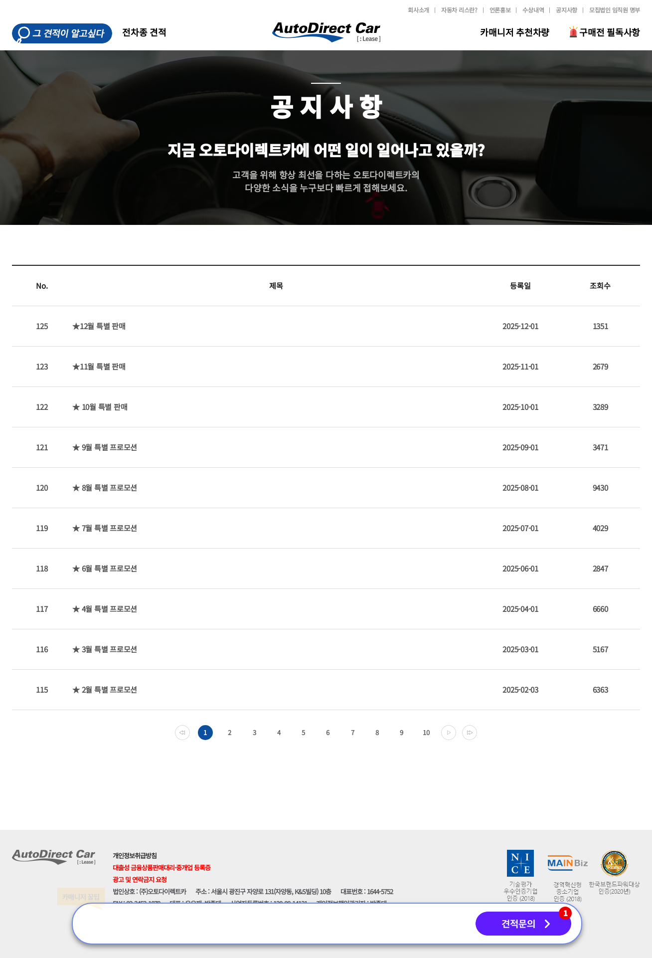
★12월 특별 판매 (99, 326)
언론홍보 (500, 9)
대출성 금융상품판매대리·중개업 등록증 (161, 867)
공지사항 (566, 9)
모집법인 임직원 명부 (614, 9)
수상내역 (533, 9)
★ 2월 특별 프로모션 (104, 689)
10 (426, 732)
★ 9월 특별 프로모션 (104, 447)
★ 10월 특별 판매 (99, 406)
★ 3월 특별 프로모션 (104, 649)
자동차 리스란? (459, 9)
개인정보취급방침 (135, 855)
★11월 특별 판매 (99, 366)
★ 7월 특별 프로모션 (104, 528)
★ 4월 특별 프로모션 (104, 608)
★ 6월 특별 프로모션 (104, 568)
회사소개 (418, 9)
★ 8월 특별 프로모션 (104, 487)
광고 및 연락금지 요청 (139, 879)
